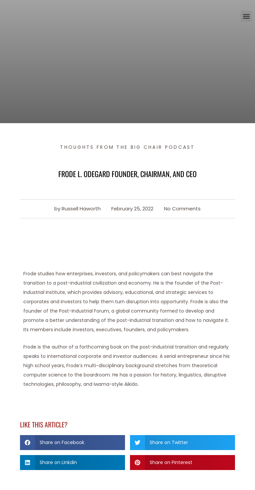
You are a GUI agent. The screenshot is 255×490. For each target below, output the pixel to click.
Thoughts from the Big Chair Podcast (127, 147)
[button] (246, 16)
